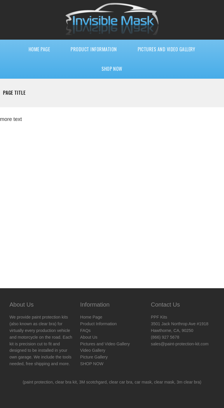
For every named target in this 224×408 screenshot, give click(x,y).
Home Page (39, 49)
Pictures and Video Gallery (166, 49)
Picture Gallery (94, 357)
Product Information (94, 49)
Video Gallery (92, 350)
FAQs (85, 330)
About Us (88, 337)
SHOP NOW (112, 68)
